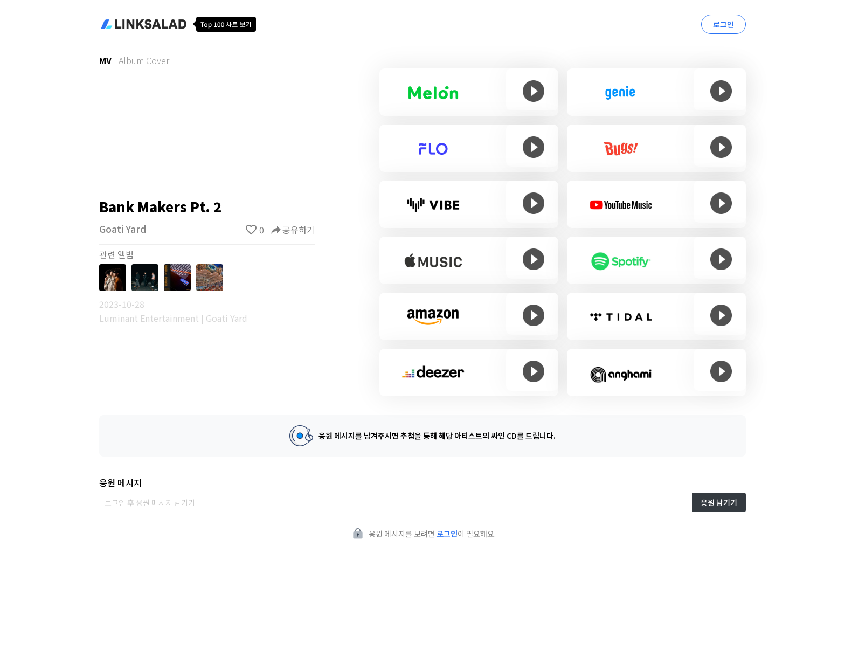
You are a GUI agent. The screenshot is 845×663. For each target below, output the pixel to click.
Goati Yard (123, 229)
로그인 (723, 24)
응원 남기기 (719, 502)
